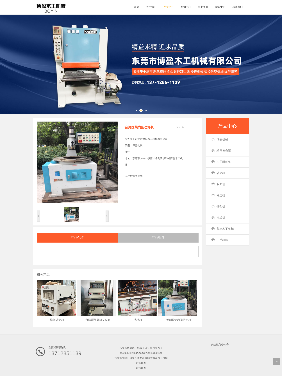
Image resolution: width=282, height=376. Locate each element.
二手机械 (219, 239)
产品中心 (227, 126)
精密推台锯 (221, 150)
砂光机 (218, 172)
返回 (178, 127)
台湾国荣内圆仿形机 (178, 319)
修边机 (218, 195)
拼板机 (218, 217)
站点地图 (141, 363)
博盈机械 (219, 139)
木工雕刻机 (221, 161)
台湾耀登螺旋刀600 (97, 319)
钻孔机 (218, 206)
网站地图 (141, 368)
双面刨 (218, 184)
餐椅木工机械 (222, 228)
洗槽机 (138, 319)
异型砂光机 (57, 319)
